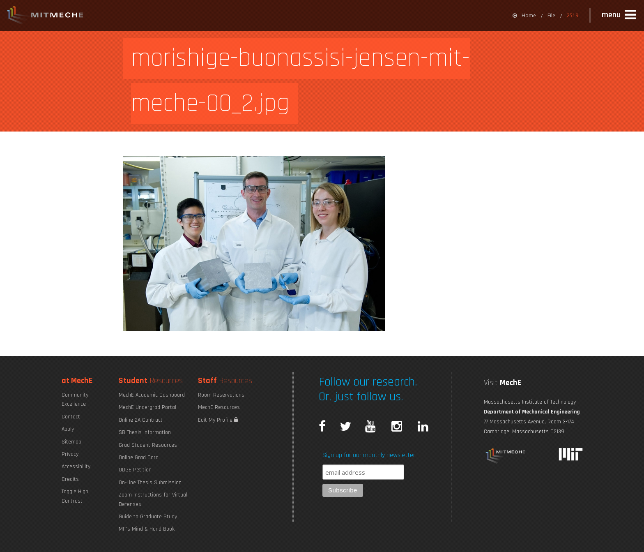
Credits (70, 479)
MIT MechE (45, 16)
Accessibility (76, 466)
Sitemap (71, 442)
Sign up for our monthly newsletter (368, 455)
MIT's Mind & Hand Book (147, 529)
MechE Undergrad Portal (147, 407)
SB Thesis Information (145, 432)
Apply (68, 429)
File (551, 15)
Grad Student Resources (148, 445)
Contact (71, 416)
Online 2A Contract (141, 420)
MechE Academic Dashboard (152, 395)
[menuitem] (524, 15)
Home (524, 15)
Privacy (70, 454)
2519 (572, 15)
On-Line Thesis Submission (150, 482)
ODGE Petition (135, 469)
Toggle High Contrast (75, 496)
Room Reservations (221, 395)
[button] (620, 15)
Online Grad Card (139, 457)
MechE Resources (219, 407)
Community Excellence (75, 399)
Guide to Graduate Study (148, 516)
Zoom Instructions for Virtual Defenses (153, 499)
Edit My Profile (218, 420)
